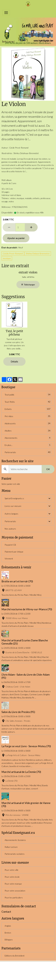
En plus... (28, 445)
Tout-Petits (28, 402)
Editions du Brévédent (14, 955)
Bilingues (9, 939)
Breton (8, 932)
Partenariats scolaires (14, 854)
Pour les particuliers (14, 897)
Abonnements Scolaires (15, 840)
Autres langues (11, 513)
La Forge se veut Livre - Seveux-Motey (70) (26, 746)
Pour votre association (15, 890)
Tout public (28, 394)
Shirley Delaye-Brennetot (38, 253)
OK (48, 469)
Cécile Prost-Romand (13, 253)
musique (7, 258)
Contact (6, 911)
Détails (14, 361)
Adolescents (28, 423)
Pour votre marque (13, 883)
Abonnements (28, 438)
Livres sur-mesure (13, 506)
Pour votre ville (11, 870)
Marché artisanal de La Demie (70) (21, 771)
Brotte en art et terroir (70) (17, 581)
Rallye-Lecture (11, 847)
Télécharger (28, 284)
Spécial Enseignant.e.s (14, 498)
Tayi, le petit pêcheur (14, 332)
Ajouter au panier (16, 238)
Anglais (8, 925)
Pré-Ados (28, 416)
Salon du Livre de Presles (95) (18, 712)
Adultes (28, 430)
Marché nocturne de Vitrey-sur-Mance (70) (26, 609)
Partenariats (28, 452)
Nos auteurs (10, 528)
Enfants (28, 409)
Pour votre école (12, 877)
